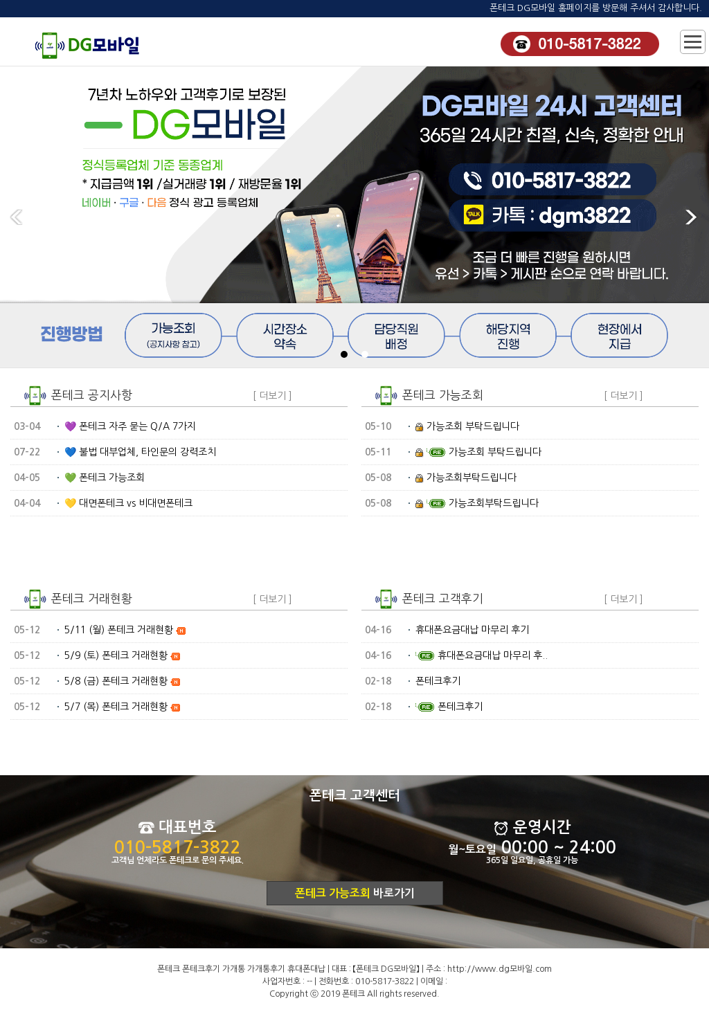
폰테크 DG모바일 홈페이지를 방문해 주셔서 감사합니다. (596, 7)
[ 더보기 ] (272, 396)
